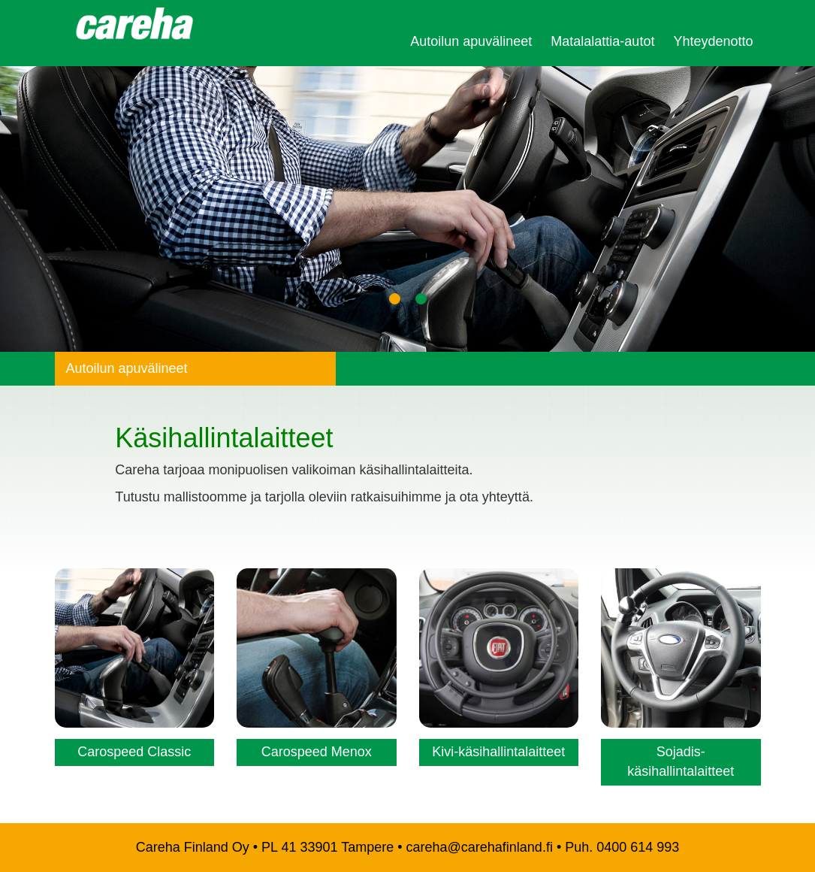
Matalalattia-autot (602, 41)
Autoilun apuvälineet (471, 41)
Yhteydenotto (713, 41)
